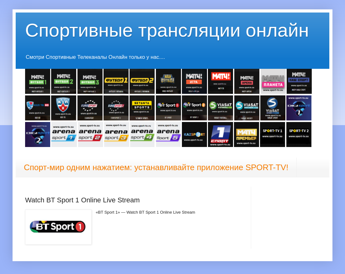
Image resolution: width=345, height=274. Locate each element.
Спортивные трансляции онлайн (167, 30)
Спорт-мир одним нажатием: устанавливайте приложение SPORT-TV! (156, 167)
